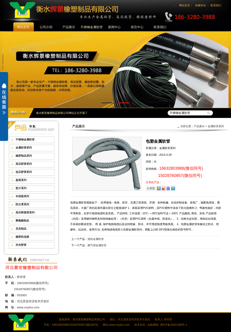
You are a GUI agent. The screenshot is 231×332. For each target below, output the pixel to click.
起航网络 (153, 324)
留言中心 (137, 27)
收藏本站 (200, 5)
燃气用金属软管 (97, 245)
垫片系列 (21, 188)
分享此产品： (154, 182)
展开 (4, 102)
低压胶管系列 (24, 172)
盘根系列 (21, 180)
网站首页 (184, 5)
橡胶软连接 (22, 236)
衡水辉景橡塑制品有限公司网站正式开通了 (62, 113)
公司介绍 (46, 27)
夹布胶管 (21, 244)
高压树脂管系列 (25, 212)
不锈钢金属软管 (92, 27)
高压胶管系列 (24, 163)
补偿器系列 (22, 196)
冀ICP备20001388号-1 (173, 324)
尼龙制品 (21, 228)
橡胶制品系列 (24, 155)
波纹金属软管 (96, 239)
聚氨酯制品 (22, 220)
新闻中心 (114, 27)
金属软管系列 (24, 147)
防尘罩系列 (22, 204)
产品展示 (68, 27)
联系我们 (215, 5)
